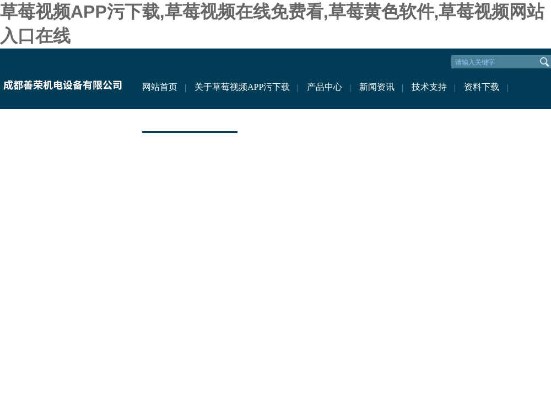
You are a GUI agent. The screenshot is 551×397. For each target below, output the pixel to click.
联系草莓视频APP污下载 (189, 120)
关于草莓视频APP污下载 (242, 87)
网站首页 (159, 87)
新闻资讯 (377, 87)
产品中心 (324, 87)
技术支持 (429, 87)
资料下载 (481, 87)
